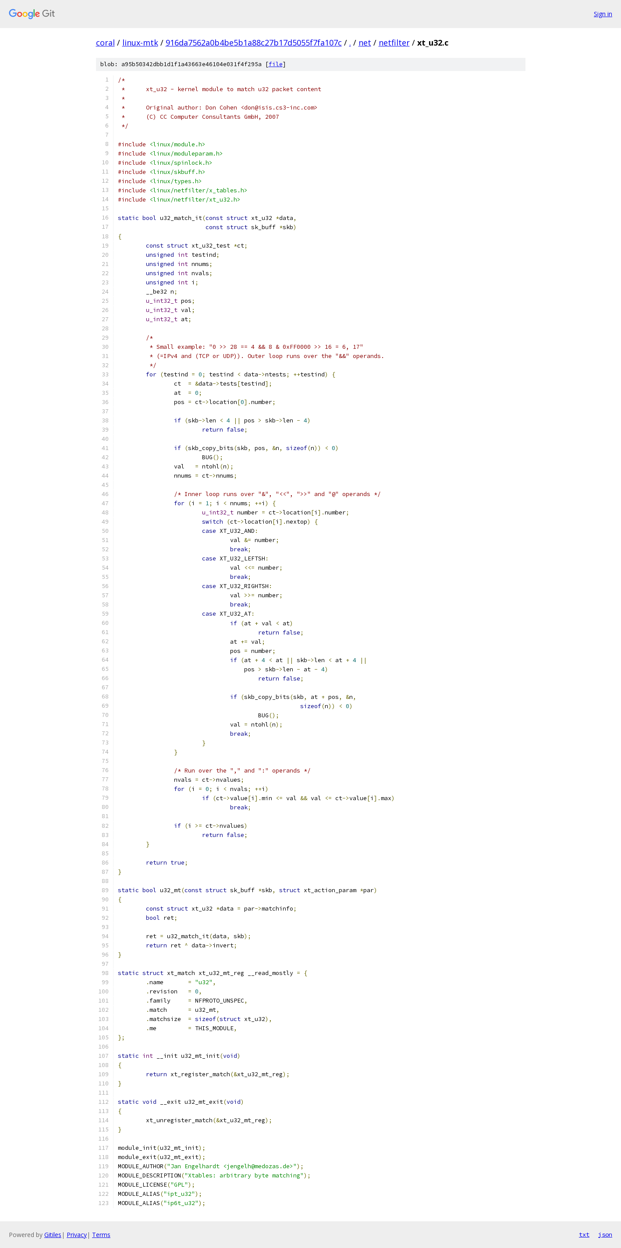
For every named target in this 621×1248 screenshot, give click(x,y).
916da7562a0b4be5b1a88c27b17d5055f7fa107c (254, 42)
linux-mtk (140, 42)
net (364, 42)
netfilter (394, 42)
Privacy (77, 1234)
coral (105, 42)
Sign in (603, 14)
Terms (101, 1234)
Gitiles (52, 1234)
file (276, 64)
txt (584, 1234)
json (605, 1234)
